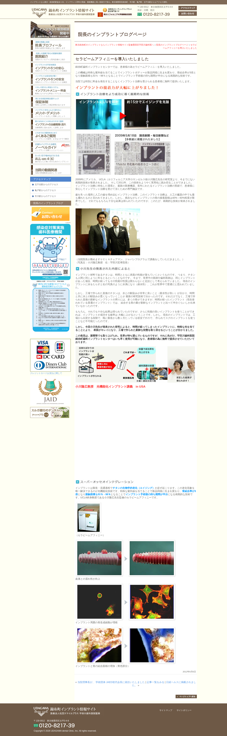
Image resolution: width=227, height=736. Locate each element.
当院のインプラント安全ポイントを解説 (51, 82)
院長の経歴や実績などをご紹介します (50, 48)
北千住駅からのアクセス (46, 184)
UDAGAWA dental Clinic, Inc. (64, 731)
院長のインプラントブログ (48, 203)
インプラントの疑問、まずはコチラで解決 (52, 139)
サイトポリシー (184, 710)
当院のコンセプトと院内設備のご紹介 (50, 59)
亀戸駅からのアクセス (45, 190)
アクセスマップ (42, 179)
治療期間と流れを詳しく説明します (49, 127)
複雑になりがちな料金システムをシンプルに (52, 93)
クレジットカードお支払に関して (46, 373)
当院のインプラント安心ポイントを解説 (51, 71)
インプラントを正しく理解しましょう (50, 116)
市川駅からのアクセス (45, 196)
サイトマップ (165, 710)
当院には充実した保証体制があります (50, 105)
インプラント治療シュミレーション (49, 150)
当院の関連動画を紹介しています (48, 173)
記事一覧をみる (155, 682)
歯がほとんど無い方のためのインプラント (52, 162)
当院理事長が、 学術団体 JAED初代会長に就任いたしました (111, 682)
